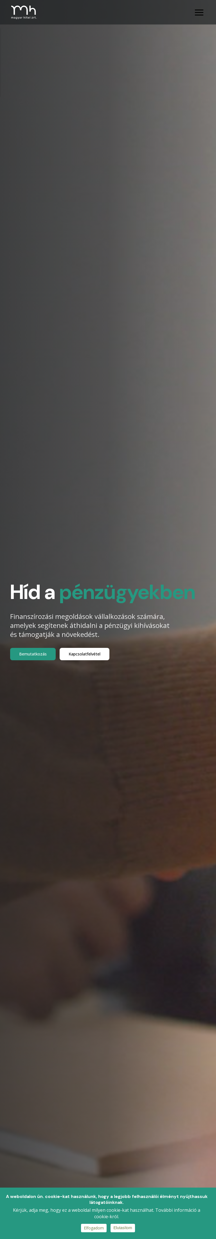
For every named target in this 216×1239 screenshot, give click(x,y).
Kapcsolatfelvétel (84, 654)
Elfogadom (94, 1228)
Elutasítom (122, 1228)
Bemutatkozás (33, 654)
